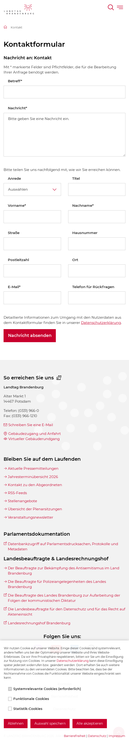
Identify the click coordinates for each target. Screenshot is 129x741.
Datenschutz (97, 736)
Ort (75, 260)
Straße (13, 232)
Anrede (14, 178)
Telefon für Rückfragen (93, 287)
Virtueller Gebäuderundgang (34, 439)
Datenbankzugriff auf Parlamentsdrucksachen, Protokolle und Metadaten (63, 546)
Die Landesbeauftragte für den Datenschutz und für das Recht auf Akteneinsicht (66, 612)
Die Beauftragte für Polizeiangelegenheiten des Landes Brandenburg (57, 584)
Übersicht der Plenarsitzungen (35, 509)
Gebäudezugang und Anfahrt (34, 433)
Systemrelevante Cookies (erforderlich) (45, 689)
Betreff (15, 81)
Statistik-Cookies (25, 709)
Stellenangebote (22, 501)
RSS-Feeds (17, 493)
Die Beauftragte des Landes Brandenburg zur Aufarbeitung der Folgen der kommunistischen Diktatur (64, 598)
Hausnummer (84, 232)
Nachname (83, 205)
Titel (76, 178)
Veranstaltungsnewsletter (30, 517)
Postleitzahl (18, 260)
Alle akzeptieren (89, 723)
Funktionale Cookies (29, 699)
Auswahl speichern (50, 723)
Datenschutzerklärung (101, 322)
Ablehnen (16, 723)
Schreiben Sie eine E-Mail (30, 425)
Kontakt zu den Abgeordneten (35, 485)
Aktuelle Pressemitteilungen (33, 468)
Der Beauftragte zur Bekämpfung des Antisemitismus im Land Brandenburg (63, 570)
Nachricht (17, 108)
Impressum (117, 736)
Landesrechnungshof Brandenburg (39, 623)
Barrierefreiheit (75, 736)
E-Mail (14, 287)
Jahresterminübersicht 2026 (33, 476)
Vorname (17, 205)
